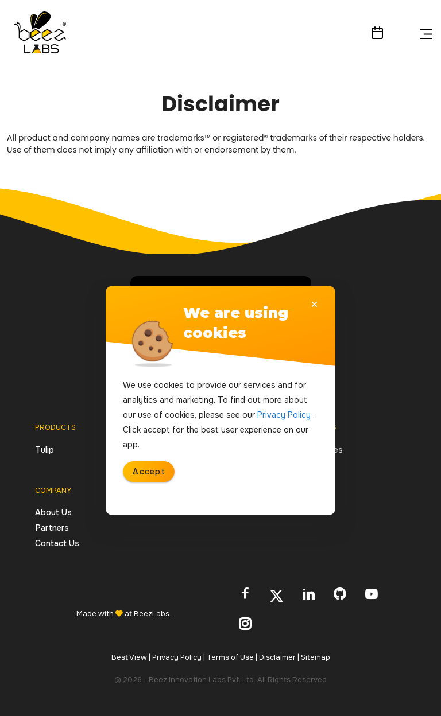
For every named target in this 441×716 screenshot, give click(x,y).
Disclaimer (279, 657)
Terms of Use (232, 657)
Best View (130, 657)
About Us (53, 512)
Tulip (44, 450)
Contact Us (57, 543)
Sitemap (315, 657)
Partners (52, 528)
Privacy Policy (178, 657)
